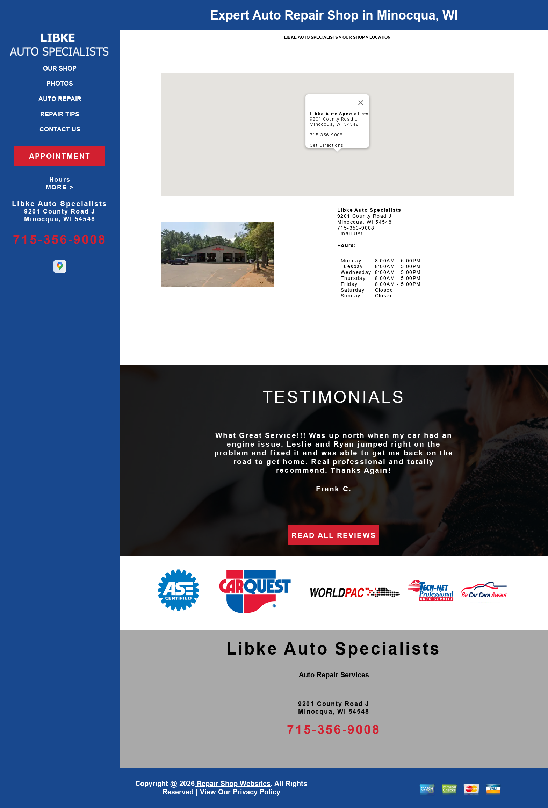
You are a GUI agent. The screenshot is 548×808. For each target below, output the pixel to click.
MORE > (60, 187)
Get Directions (327, 145)
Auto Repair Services (334, 675)
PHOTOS (59, 83)
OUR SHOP (60, 68)
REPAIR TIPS (59, 114)
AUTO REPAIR (59, 98)
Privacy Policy (256, 792)
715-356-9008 (59, 239)
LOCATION (380, 37)
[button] (337, 158)
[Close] (360, 102)
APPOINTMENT (60, 156)
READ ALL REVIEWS (333, 535)
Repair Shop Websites (233, 783)
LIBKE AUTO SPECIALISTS (311, 37)
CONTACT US (59, 129)
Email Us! (350, 233)
